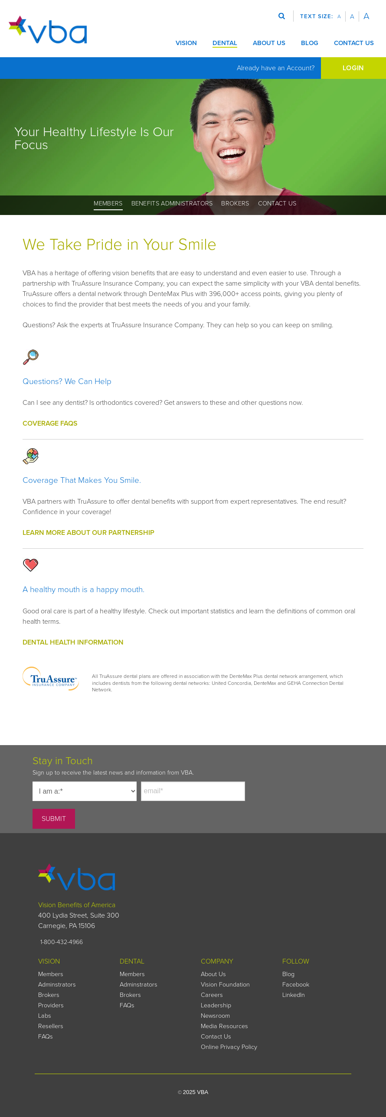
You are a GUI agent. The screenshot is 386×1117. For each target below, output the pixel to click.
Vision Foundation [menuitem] (225, 984)
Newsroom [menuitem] (215, 1015)
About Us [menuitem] (213, 974)
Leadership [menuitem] (216, 1005)
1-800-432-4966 (61, 942)
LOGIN (354, 68)
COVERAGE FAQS (50, 423)
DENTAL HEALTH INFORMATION (73, 642)
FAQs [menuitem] (45, 1036)
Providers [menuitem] (51, 1005)
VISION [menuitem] (49, 961)
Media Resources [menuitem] (224, 1026)
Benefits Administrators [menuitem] (172, 203)
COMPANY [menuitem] (217, 961)
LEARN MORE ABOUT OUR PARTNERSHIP (88, 532)
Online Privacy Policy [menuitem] (229, 1047)
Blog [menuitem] (288, 974)
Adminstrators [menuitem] (57, 984)
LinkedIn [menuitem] (293, 995)
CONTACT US (354, 43)
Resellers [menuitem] (50, 1026)
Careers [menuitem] (212, 995)
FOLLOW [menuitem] (295, 961)
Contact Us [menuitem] (277, 203)
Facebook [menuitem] (295, 984)
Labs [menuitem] (44, 1015)
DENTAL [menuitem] (132, 961)
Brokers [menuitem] (235, 203)
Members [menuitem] (108, 203)
